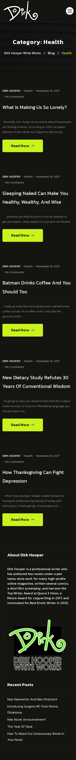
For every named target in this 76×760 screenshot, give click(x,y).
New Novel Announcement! (26, 719)
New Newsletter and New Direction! (32, 699)
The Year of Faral (19, 726)
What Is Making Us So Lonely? (34, 107)
